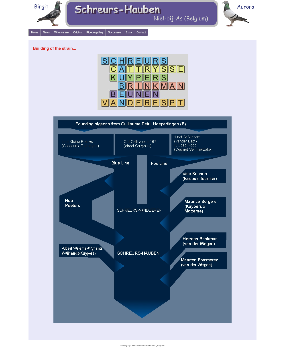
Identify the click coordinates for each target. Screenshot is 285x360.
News (46, 32)
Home (34, 32)
